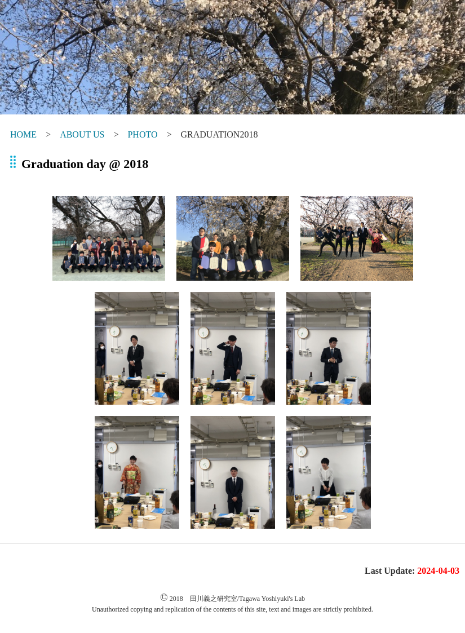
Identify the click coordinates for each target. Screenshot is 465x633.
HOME (23, 134)
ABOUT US (82, 134)
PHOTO (142, 134)
